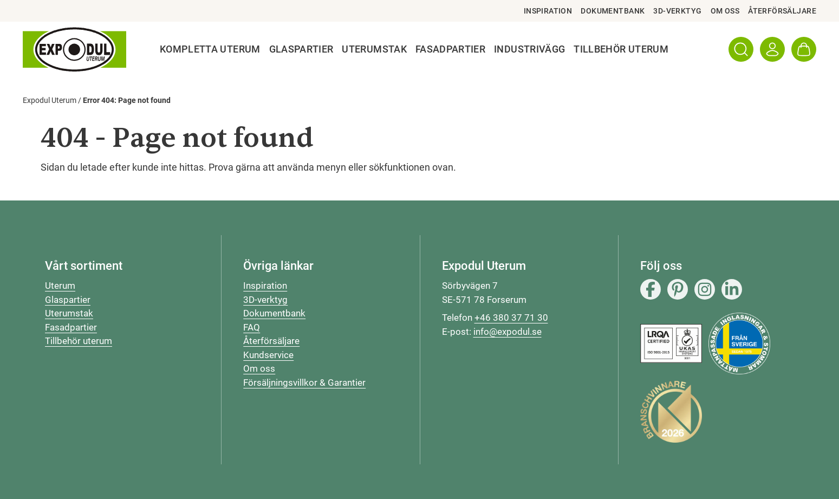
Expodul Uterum (49, 100)
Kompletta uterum (210, 49)
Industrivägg (529, 49)
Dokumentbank (613, 11)
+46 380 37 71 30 (511, 317)
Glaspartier (301, 49)
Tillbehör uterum (78, 340)
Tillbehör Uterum (621, 49)
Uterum (60, 285)
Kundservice (268, 354)
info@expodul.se (507, 331)
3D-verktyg (677, 11)
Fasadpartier (450, 49)
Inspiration (548, 11)
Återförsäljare (782, 11)
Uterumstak (374, 49)
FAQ (251, 327)
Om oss (725, 11)
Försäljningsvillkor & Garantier (304, 382)
